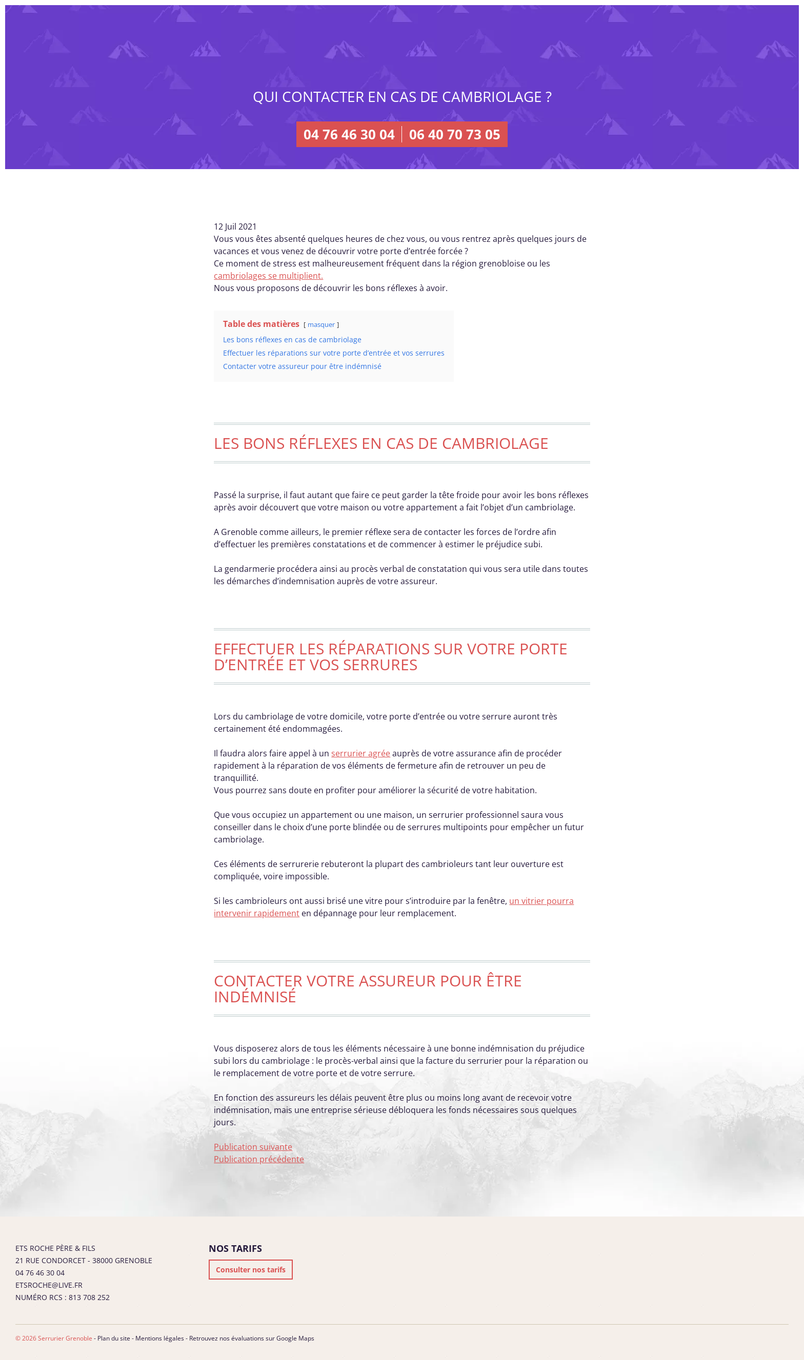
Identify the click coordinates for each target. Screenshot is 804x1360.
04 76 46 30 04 (349, 134)
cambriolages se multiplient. (268, 275)
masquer (321, 324)
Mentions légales (159, 1338)
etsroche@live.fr (49, 1285)
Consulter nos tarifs (251, 1269)
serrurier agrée (360, 753)
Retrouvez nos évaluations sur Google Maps (251, 1338)
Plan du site (113, 1338)
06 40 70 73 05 (454, 134)
